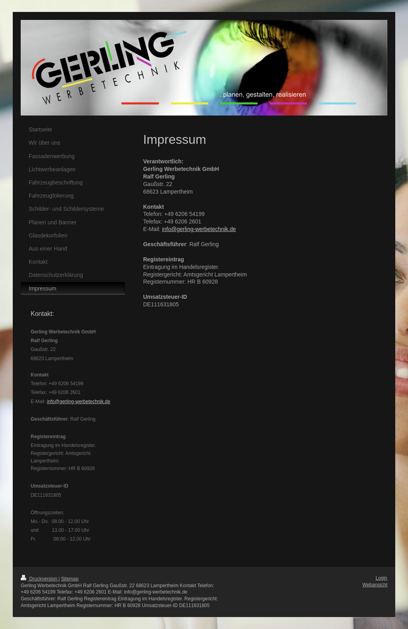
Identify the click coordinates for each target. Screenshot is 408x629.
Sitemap (69, 579)
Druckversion (40, 579)
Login (381, 578)
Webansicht (375, 585)
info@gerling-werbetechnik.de (199, 229)
